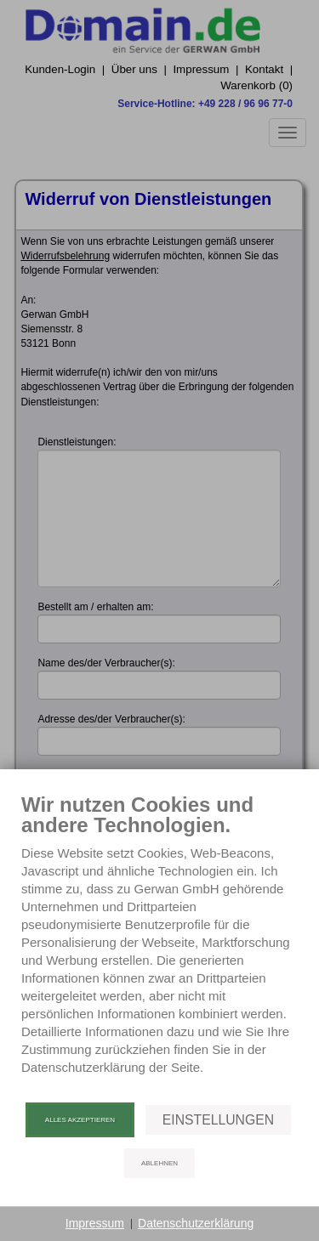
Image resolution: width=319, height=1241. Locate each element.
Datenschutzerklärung (195, 1223)
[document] (159, 946)
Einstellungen (218, 1120)
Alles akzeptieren (80, 1120)
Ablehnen (159, 1163)
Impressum (95, 1223)
